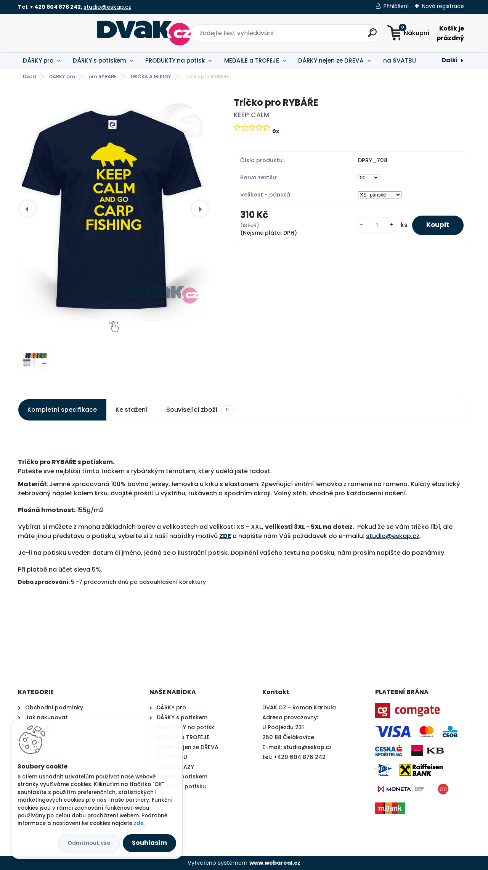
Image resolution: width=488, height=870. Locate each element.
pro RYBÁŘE (102, 76)
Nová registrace (443, 6)
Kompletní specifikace (62, 409)
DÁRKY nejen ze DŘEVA (331, 60)
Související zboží (199, 409)
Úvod (29, 76)
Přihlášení (396, 6)
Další (450, 60)
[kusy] (374, 225)
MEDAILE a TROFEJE (251, 60)
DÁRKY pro (38, 60)
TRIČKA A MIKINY (150, 76)
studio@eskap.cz (107, 7)
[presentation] (27, 208)
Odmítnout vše (88, 843)
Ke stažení (132, 409)
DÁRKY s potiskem (99, 60)
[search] (319, 35)
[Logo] (64, 33)
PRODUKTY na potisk (175, 60)
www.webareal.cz (274, 863)
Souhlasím (149, 842)
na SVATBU (399, 60)
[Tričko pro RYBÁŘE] (113, 208)
